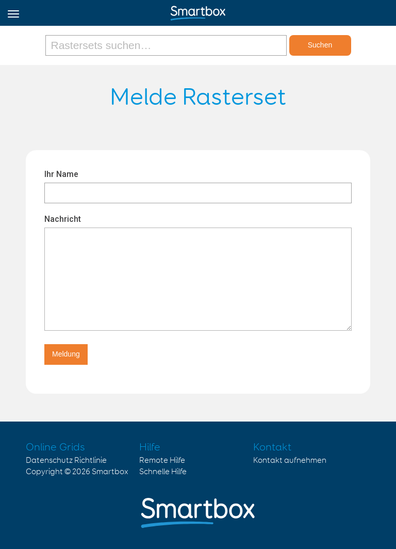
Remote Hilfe (162, 460)
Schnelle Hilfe (163, 472)
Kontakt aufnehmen (289, 460)
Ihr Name (61, 174)
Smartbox (110, 472)
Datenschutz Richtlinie (66, 460)
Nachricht (62, 219)
